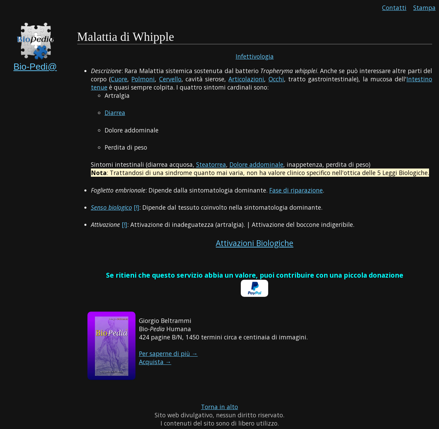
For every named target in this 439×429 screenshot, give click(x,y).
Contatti (394, 7)
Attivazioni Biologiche (254, 243)
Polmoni (143, 79)
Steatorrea (211, 164)
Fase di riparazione (296, 190)
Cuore (119, 79)
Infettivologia (255, 56)
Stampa (424, 7)
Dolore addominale (256, 164)
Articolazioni (246, 79)
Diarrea (115, 112)
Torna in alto (219, 407)
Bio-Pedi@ (35, 66)
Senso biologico (111, 207)
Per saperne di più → (168, 353)
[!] (136, 207)
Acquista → (155, 362)
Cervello (170, 79)
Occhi (276, 79)
